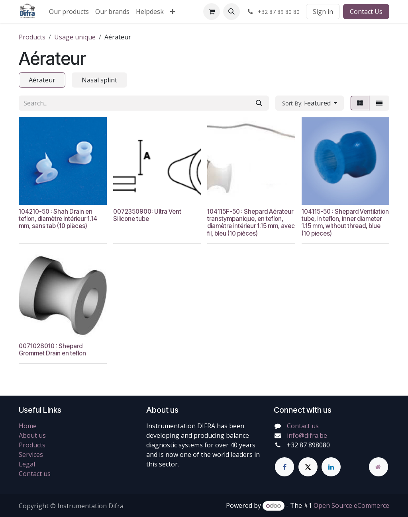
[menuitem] (69, 12)
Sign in (323, 11)
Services (31, 454)
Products (32, 37)
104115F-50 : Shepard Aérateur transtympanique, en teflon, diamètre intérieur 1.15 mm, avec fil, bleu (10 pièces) (251, 222)
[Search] (259, 103)
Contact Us (366, 11)
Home (28, 425)
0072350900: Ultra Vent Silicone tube (147, 215)
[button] (231, 11)
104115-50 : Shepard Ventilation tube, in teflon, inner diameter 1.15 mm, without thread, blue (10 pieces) (345, 222)
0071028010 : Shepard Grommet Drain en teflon (52, 349)
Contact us (35, 473)
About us (32, 435)
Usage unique (75, 37)
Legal (27, 464)
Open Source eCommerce (351, 505)
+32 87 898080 (308, 445)
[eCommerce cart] (211, 11)
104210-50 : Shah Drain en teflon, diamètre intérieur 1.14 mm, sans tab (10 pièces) (58, 219)
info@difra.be (307, 435)
